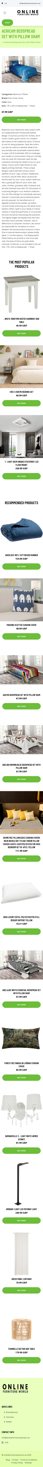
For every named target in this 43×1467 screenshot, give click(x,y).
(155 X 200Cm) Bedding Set (21, 391)
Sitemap (28, 1462)
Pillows (25, 94)
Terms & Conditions (28, 1460)
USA (5, 3)
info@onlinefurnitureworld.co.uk (29, 3)
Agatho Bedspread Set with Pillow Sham (21, 694)
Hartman (10, 1417)
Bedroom (17, 94)
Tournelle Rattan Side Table (21, 1348)
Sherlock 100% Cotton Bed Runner (21, 555)
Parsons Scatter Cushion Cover (21, 624)
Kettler (9, 1422)
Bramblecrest (12, 1412)
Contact (15, 1460)
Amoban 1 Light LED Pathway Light (21, 1209)
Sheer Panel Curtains (21, 1278)
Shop (7, 22)
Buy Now (21, 120)
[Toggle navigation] (5, 13)
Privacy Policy (17, 1462)
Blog (8, 1460)
